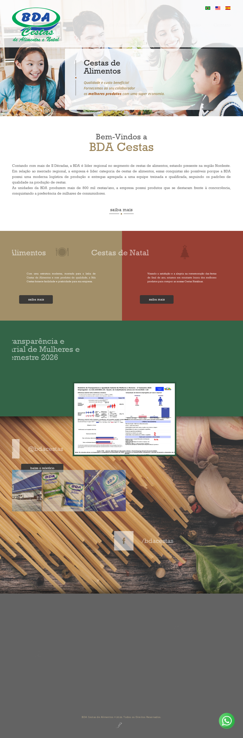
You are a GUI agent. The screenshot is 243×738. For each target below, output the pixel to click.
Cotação (192, 29)
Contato (222, 29)
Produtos (160, 29)
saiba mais (121, 209)
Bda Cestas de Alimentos (110, 29)
